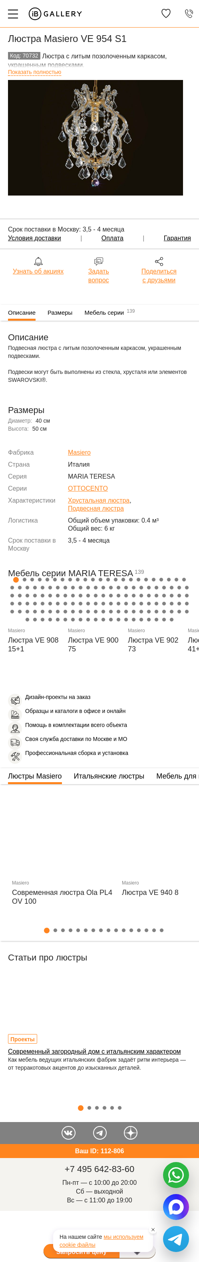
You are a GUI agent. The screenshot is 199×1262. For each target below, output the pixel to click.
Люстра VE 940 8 (150, 893)
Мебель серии (109, 311)
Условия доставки (34, 238)
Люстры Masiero (35, 776)
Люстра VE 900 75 (93, 644)
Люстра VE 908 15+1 (33, 644)
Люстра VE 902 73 (153, 644)
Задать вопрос (98, 276)
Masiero (79, 452)
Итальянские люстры (109, 776)
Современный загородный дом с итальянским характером (94, 1051)
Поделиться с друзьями (159, 276)
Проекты (22, 1039)
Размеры (60, 312)
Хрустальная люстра (98, 500)
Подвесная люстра (96, 508)
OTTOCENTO (88, 488)
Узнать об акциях (38, 271)
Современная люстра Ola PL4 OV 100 (62, 897)
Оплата (112, 238)
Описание (22, 312)
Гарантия (177, 238)
